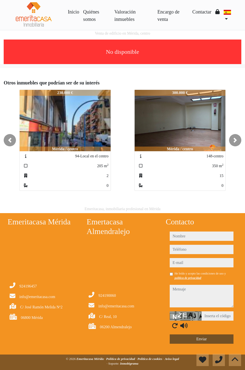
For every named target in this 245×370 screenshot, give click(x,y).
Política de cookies (150, 359)
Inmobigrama (129, 363)
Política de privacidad (121, 359)
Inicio (73, 11)
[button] (10, 140)
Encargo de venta (168, 15)
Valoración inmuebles (125, 15)
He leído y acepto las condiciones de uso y (200, 276)
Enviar (201, 339)
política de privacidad (188, 278)
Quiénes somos (91, 15)
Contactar (201, 11)
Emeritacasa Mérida (90, 359)
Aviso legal (172, 359)
